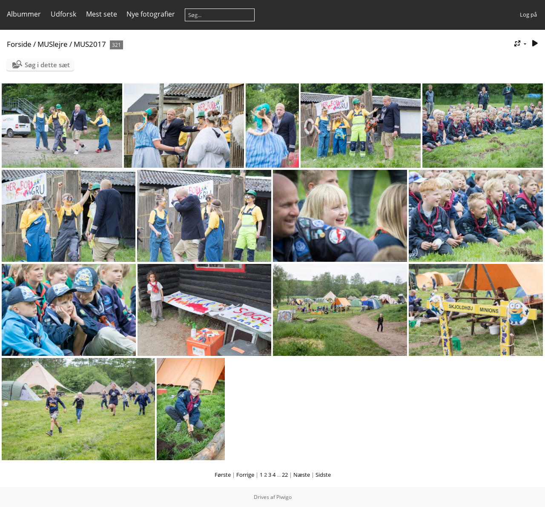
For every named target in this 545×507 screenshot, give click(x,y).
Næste (301, 474)
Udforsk (63, 14)
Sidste (323, 474)
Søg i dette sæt (47, 64)
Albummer (24, 14)
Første (223, 474)
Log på (528, 14)
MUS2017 (90, 44)
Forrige (245, 474)
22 (285, 474)
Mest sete (101, 14)
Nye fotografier (150, 14)
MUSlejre (52, 44)
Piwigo (284, 497)
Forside (19, 44)
